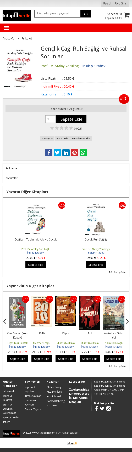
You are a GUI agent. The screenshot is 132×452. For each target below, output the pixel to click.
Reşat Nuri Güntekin (18, 343)
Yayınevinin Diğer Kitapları (31, 285)
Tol (90, 333)
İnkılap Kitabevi (35, 252)
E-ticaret (60, 443)
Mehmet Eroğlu (41, 343)
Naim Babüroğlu (114, 343)
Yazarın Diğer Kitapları (27, 191)
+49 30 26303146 (103, 394)
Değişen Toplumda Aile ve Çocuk (36, 239)
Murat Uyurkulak (66, 343)
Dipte (65, 333)
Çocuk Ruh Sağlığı (96, 239)
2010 (41, 333)
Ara (85, 14)
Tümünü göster (117, 272)
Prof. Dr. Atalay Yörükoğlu (35, 249)
